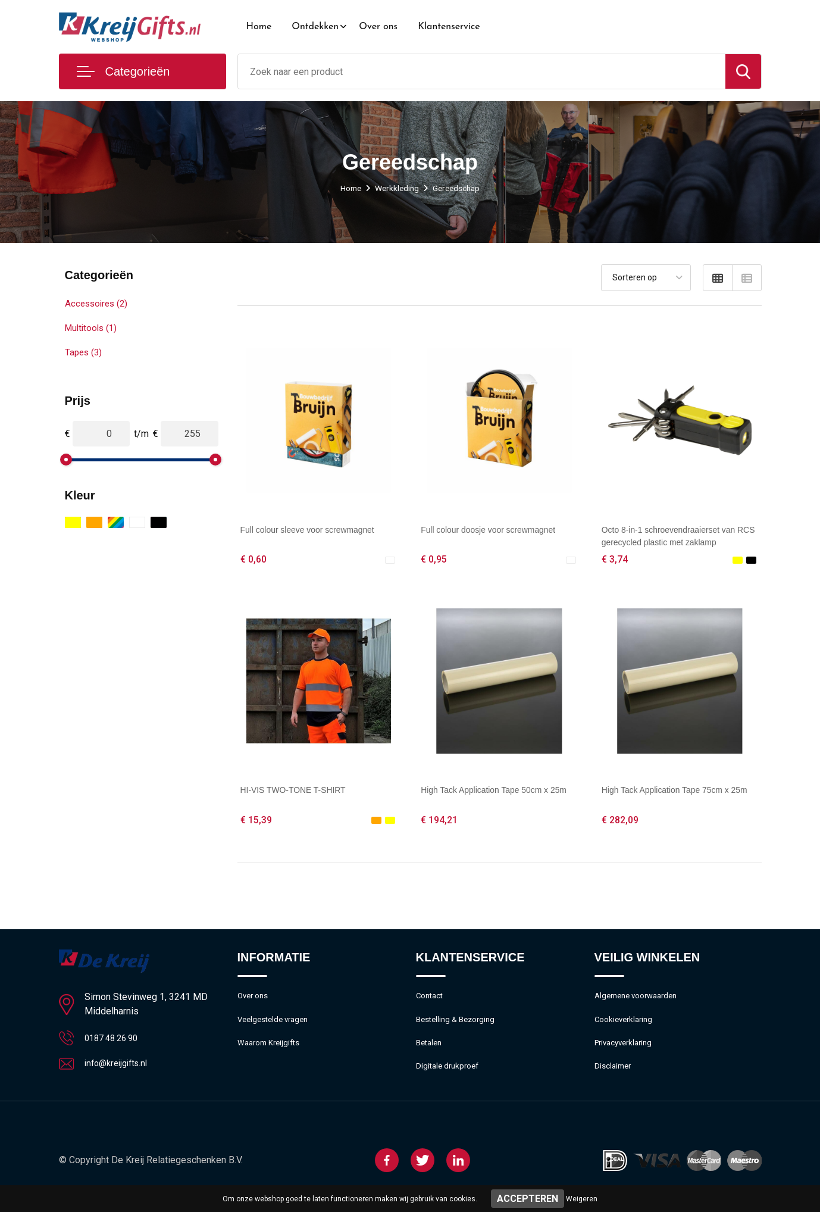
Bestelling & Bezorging (459, 1027)
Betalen (430, 1052)
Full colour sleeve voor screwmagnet (317, 529)
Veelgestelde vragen (277, 1027)
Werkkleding (396, 188)
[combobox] (481, 71)
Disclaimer (614, 1078)
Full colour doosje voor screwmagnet (498, 529)
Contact (431, 1001)
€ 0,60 (254, 560)
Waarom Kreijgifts (272, 1052)
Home (259, 27)
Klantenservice (449, 27)
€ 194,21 (441, 822)
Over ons (378, 27)
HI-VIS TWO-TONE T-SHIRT (301, 792)
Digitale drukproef (450, 1078)
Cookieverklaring (626, 1027)
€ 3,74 (616, 560)
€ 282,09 (622, 822)
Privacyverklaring (626, 1052)
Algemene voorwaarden (640, 1001)
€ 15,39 (257, 822)
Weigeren (581, 1199)
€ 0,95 (435, 560)
